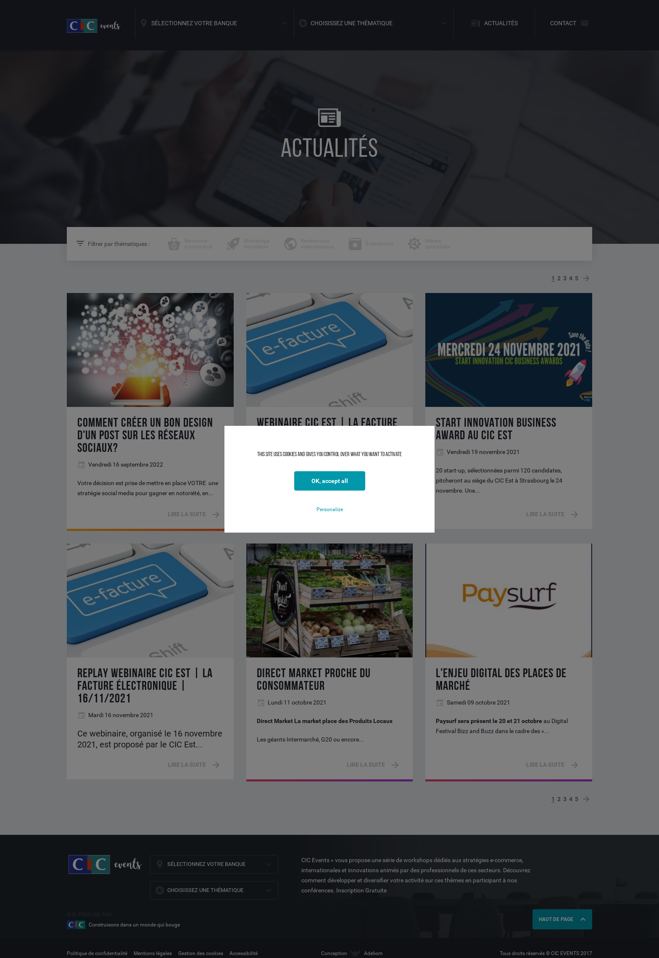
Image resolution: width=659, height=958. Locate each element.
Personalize (329, 509)
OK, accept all (329, 481)
